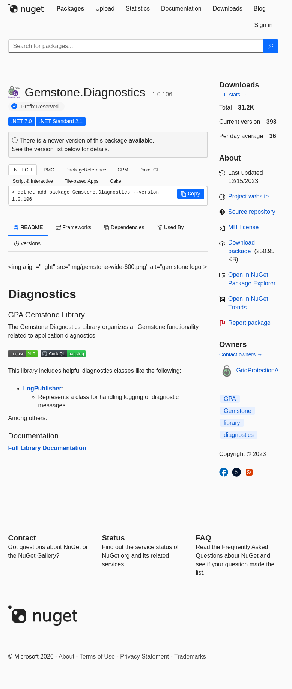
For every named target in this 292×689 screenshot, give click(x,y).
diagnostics (239, 435)
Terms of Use (97, 656)
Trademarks (190, 656)
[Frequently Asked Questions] (203, 538)
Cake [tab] (115, 181)
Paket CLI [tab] (150, 170)
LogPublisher (42, 388)
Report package (249, 323)
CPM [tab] (122, 170)
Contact (22, 538)
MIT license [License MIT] (243, 227)
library (232, 423)
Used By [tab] (170, 227)
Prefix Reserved (40, 107)
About (66, 656)
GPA (230, 399)
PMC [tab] (49, 170)
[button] (190, 194)
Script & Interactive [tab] (33, 181)
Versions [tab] (27, 243)
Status (113, 538)
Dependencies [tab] (124, 227)
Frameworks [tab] (73, 227)
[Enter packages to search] (135, 46)
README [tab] (28, 227)
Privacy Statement (144, 656)
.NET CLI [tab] (22, 170)
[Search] (270, 46)
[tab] (70, 8)
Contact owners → (240, 354)
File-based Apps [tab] (81, 181)
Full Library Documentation (47, 448)
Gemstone (237, 411)
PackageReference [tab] (85, 170)
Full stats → (233, 95)
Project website (248, 196)
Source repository (251, 212)
